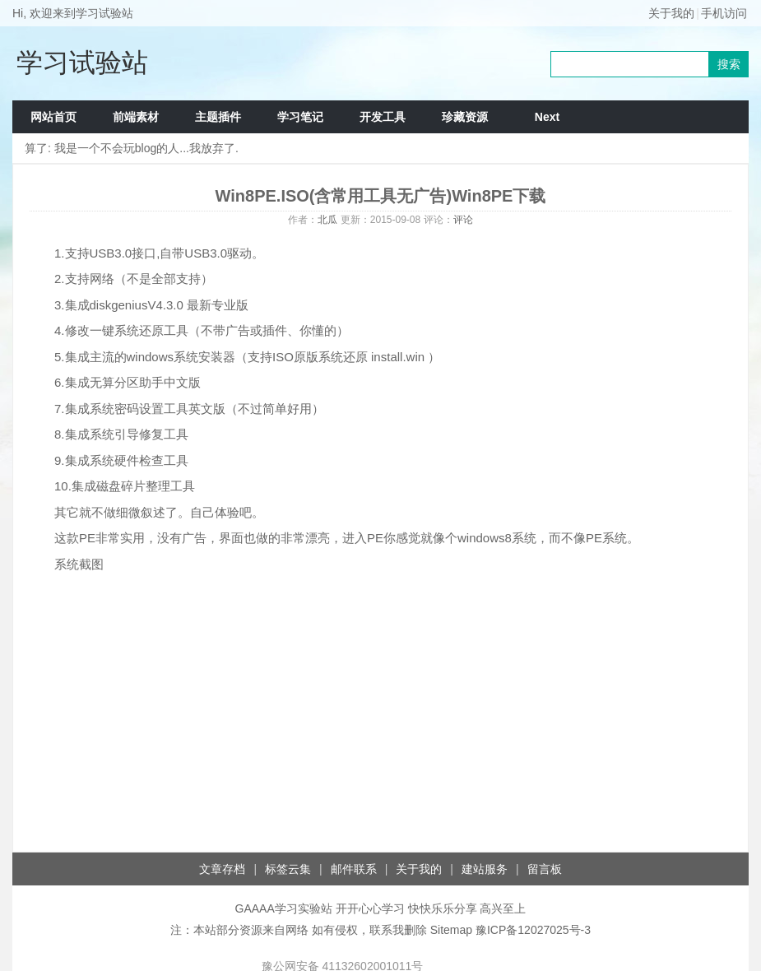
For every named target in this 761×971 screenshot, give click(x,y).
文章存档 (222, 869)
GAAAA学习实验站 (283, 908)
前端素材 (136, 116)
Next (547, 116)
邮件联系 (354, 869)
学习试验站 (82, 62)
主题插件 (218, 116)
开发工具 (383, 116)
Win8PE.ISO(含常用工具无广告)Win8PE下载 (381, 196)
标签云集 (288, 869)
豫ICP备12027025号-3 (533, 929)
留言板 (544, 869)
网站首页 (53, 116)
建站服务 (485, 869)
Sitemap (451, 929)
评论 (463, 219)
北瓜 (327, 219)
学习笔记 (300, 116)
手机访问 (724, 13)
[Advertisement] (380, 720)
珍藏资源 (465, 116)
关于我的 (671, 13)
